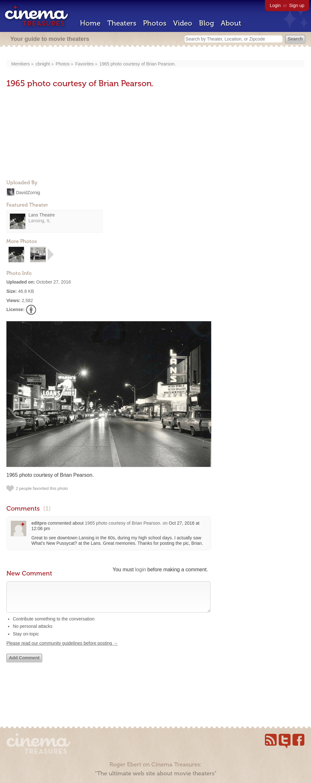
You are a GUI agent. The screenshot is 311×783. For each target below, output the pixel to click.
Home (90, 23)
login (140, 569)
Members (20, 63)
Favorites (84, 63)
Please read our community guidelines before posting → (62, 649)
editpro (38, 523)
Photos (154, 23)
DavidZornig (28, 192)
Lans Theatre (41, 214)
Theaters (121, 23)
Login (275, 5)
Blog (206, 23)
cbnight (43, 63)
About (231, 23)
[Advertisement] (54, 134)
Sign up (296, 5)
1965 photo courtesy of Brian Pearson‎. (137, 63)
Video (182, 23)
